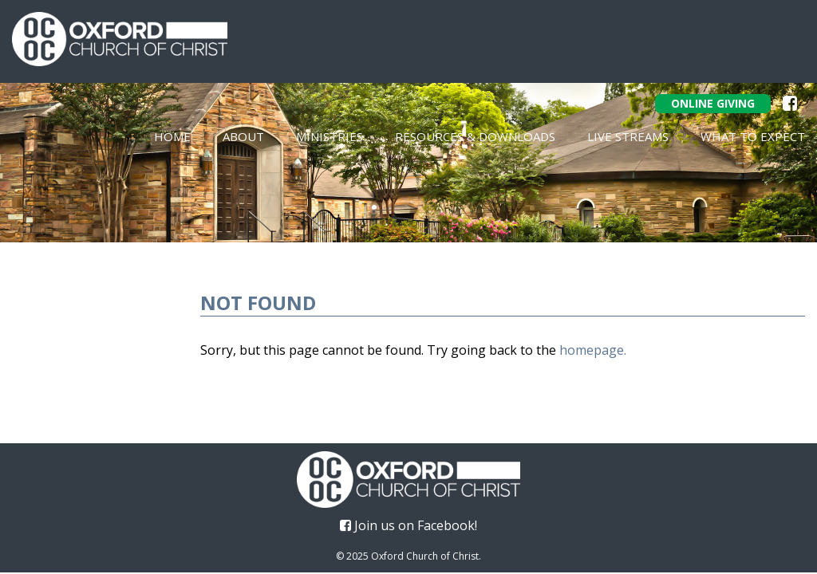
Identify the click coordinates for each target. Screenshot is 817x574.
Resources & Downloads (475, 136)
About (243, 136)
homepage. (592, 350)
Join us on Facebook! (408, 525)
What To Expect (753, 136)
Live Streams (628, 136)
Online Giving (713, 103)
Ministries (329, 136)
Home (172, 136)
